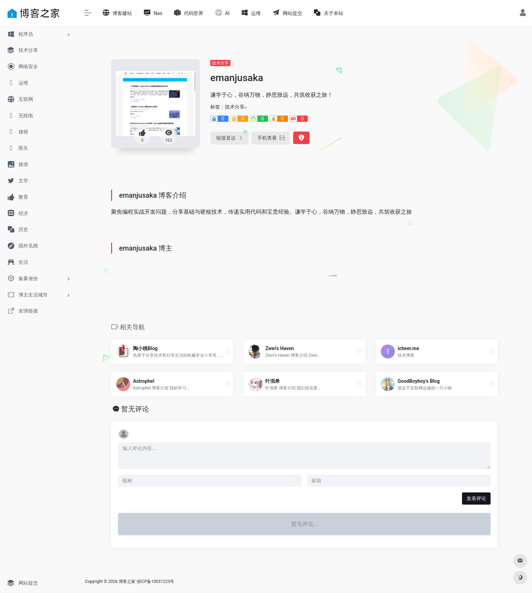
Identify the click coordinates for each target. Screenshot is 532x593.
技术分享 (220, 63)
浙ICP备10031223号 (155, 581)
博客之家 (127, 581)
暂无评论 (135, 409)
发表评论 (476, 498)
